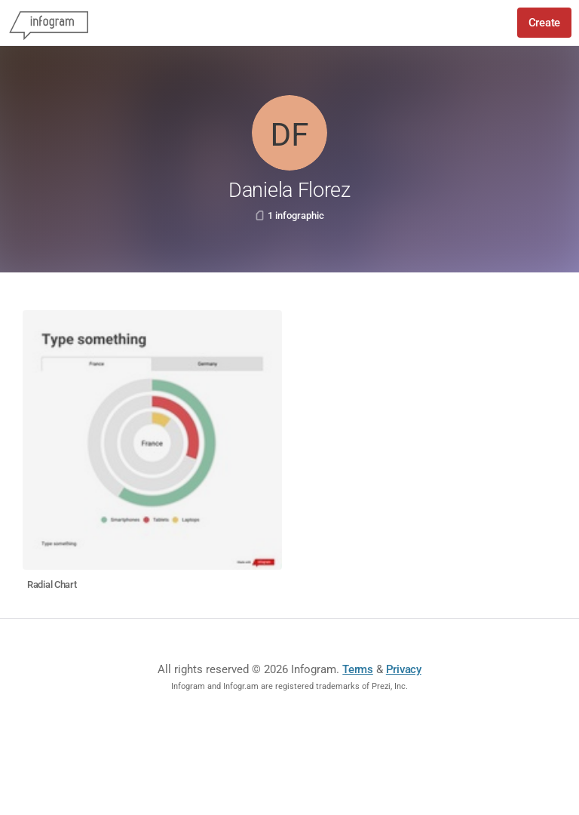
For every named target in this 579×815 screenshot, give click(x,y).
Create (544, 22)
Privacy (403, 669)
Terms (357, 669)
